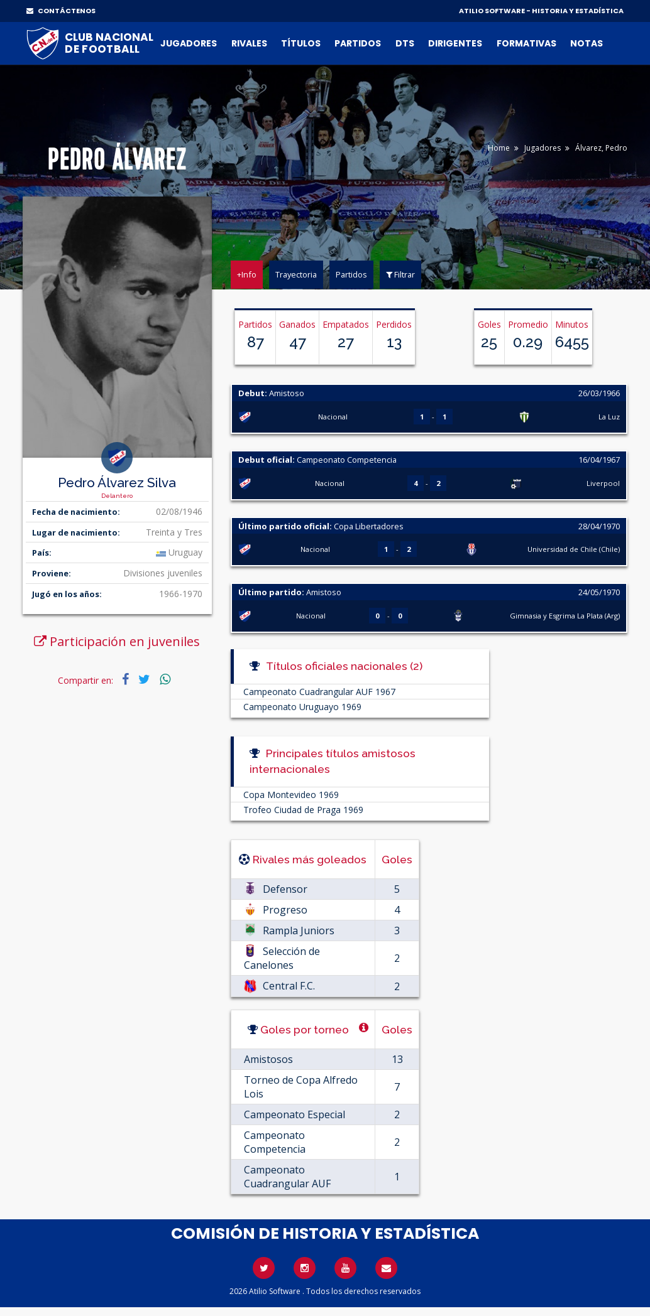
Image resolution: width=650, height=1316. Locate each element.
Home (499, 148)
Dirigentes (455, 43)
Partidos (357, 43)
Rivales (249, 43)
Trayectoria (296, 274)
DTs (404, 43)
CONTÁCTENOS (61, 11)
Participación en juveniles (117, 641)
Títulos (301, 43)
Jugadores (188, 43)
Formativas (526, 43)
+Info (246, 274)
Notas (586, 43)
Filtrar (400, 274)
